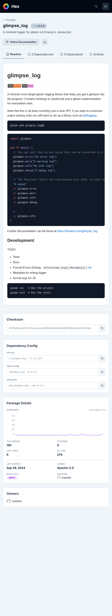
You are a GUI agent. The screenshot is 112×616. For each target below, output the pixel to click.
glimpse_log (15, 25)
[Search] (96, 6)
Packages (9, 20)
